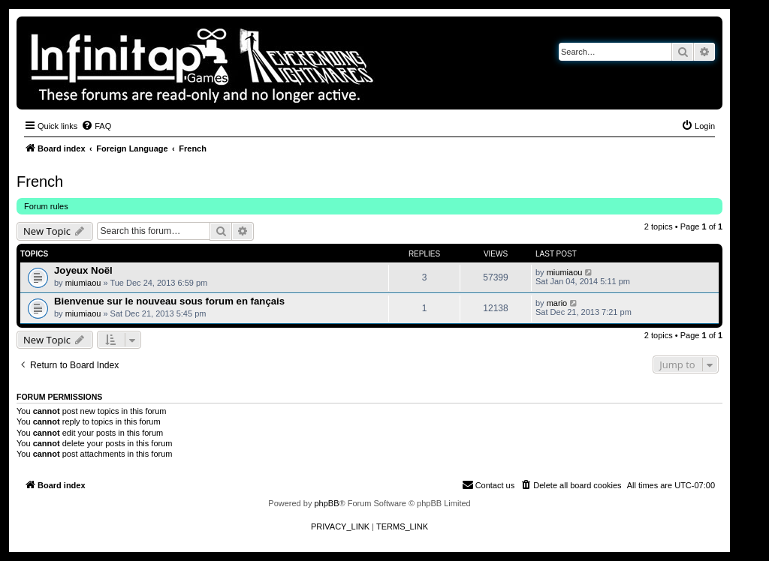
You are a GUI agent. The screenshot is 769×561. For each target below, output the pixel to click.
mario (557, 303)
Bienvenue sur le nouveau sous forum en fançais (169, 301)
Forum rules (46, 206)
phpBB (326, 503)
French (40, 181)
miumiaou (83, 282)
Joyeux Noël (83, 270)
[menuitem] (96, 126)
